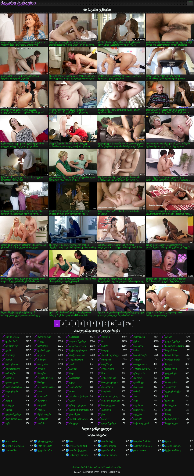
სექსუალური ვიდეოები (143, 446)
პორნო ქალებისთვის (79, 450)
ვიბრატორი (75, 387)
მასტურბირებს (77, 355)
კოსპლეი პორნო (78, 455)
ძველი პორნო (172, 446)
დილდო (137, 378)
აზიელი (137, 359)
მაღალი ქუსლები (110, 400)
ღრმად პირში (172, 359)
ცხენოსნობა (11, 341)
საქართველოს (141, 423)
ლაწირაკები (44, 350)
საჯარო (105, 419)
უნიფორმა (139, 410)
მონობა (137, 391)
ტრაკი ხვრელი (77, 405)
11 (120, 323)
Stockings (10, 355)
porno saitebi (12, 441)
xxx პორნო (11, 450)
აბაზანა (41, 423)
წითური (42, 373)
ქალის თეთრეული (111, 355)
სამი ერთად (12, 364)
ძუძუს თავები (44, 414)
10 (112, 323)
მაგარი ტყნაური (18, 3)
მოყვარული (107, 368)
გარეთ (73, 368)
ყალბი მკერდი (13, 414)
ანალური (43, 364)
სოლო (168, 364)
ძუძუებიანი (139, 337)
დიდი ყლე (171, 368)
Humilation (43, 419)
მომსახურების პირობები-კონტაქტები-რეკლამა (97, 467)
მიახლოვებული (109, 382)
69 (166, 396)
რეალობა (43, 396)
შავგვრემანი (44, 337)
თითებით (106, 359)
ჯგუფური (106, 410)
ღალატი (42, 400)
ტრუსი (8, 359)
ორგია (41, 410)
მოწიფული (171, 405)
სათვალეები (108, 405)
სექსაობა (74, 337)
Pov (103, 373)
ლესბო (41, 368)
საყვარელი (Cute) (175, 346)
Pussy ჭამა (171, 382)
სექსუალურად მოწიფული (79, 350)
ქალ (103, 414)
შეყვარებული (12, 368)
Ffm (7, 396)
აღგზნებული (76, 359)
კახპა (72, 364)
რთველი (74, 423)
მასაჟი (168, 414)
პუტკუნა (137, 414)
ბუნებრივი (106, 364)
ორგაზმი (42, 405)
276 (128, 323)
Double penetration (78, 410)
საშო (135, 350)
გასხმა (9, 350)
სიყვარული (171, 423)
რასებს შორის (45, 378)
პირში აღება (12, 337)
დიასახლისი (12, 382)
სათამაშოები (140, 355)
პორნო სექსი (108, 441)
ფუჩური (105, 337)
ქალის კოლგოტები (79, 419)
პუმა (7, 423)
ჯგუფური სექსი (173, 391)
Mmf (40, 391)
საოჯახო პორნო (141, 441)
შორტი (41, 382)
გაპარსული (11, 346)
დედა (72, 382)
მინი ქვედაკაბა (13, 419)
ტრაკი (168, 337)
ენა (135, 396)
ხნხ (71, 441)
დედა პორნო (45, 450)
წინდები (137, 419)
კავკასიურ (170, 387)
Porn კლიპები (45, 446)
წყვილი (9, 378)
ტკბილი (42, 359)
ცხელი (41, 355)
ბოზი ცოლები (108, 378)
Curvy (72, 400)
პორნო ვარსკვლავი (143, 368)
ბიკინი (8, 410)
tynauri (168, 441)
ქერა (136, 341)
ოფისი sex (139, 405)
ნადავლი (138, 346)
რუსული (9, 405)
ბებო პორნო (108, 450)
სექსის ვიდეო (108, 446)
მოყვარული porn (78, 446)
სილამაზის (171, 350)
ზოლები (105, 350)
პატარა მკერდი (77, 341)
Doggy (41, 341)
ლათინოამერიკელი (111, 396)
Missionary (43, 346)
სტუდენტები (11, 391)
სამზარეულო (172, 419)
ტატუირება (171, 373)
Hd (102, 341)
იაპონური (10, 373)
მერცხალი (107, 387)
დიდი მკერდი (172, 341)
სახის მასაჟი (171, 355)
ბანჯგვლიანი (140, 364)
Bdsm (72, 391)
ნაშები (104, 346)
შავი (71, 373)
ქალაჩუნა (74, 414)
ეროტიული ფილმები (48, 441)
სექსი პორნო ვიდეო (175, 450)
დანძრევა (138, 382)
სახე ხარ (106, 391)
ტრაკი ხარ (139, 373)
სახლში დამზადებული (15, 387)
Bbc (167, 378)
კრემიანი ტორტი (78, 396)
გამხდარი (74, 378)
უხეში (168, 410)
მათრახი (138, 387)
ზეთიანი (169, 400)
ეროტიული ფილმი (48, 387)
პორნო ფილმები (14, 446)
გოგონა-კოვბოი (77, 346)
